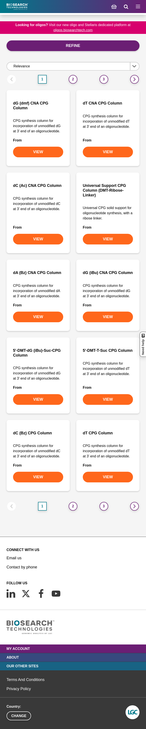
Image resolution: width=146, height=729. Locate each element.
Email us (14, 558)
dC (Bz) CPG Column (32, 433)
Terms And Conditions (26, 680)
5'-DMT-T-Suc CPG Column (108, 350)
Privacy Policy (19, 689)
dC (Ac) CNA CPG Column (37, 185)
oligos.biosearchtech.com (73, 30)
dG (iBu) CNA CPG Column (108, 273)
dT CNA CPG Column (102, 103)
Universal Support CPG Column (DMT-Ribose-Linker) (104, 190)
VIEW (38, 152)
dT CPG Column (98, 433)
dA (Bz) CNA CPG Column (37, 273)
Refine (73, 45)
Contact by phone (22, 567)
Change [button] (18, 716)
